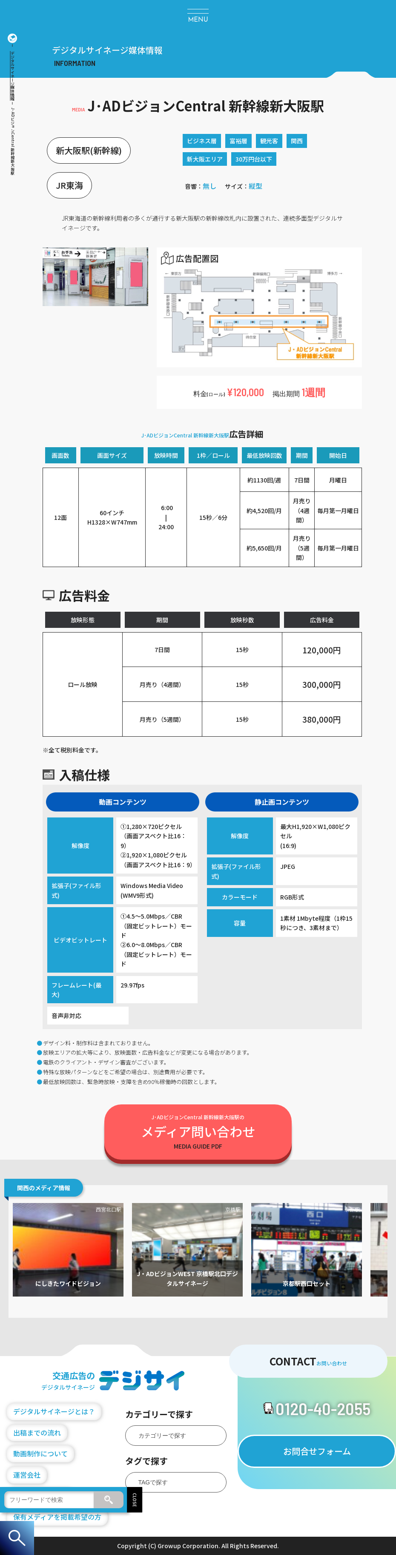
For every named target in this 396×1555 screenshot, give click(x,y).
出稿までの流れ (37, 1432)
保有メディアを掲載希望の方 (57, 1517)
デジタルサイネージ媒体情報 (13, 76)
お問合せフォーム (317, 1451)
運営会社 (26, 1475)
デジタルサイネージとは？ (54, 1411)
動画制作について (40, 1453)
